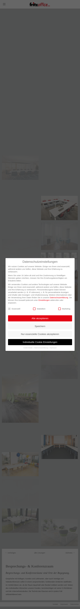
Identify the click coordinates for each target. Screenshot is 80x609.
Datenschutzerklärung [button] (41, 348)
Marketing (64, 309)
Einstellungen (44, 300)
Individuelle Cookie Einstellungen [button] (40, 342)
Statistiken (39, 309)
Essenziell (14, 309)
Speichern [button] (40, 326)
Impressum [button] (53, 348)
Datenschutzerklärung (59, 297)
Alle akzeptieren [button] (40, 318)
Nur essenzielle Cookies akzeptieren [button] (40, 334)
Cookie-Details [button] (28, 348)
